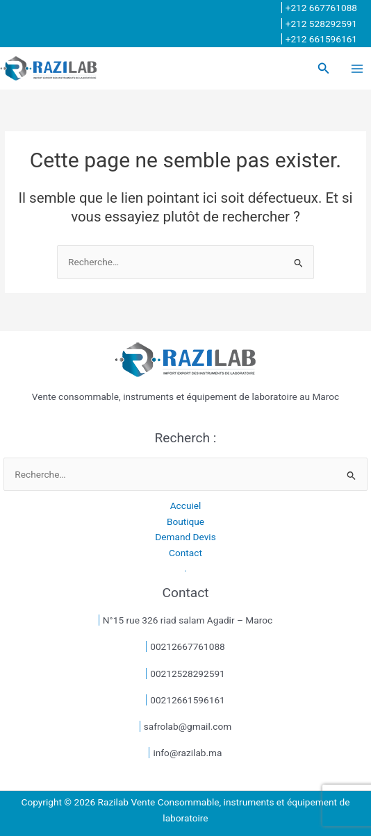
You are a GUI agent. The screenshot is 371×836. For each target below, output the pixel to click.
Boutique (185, 521)
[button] (324, 68)
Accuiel (185, 505)
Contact (185, 552)
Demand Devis (185, 536)
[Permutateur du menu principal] (357, 68)
